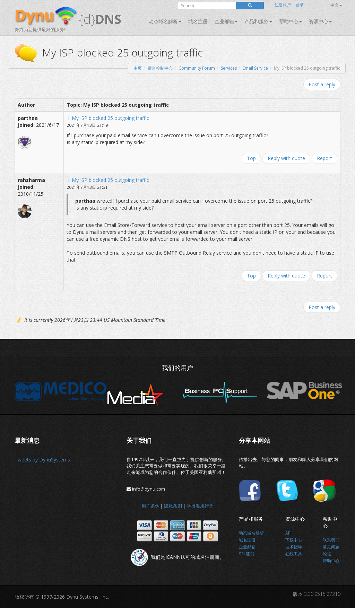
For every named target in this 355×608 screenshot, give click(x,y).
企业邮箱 (226, 21)
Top (251, 158)
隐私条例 (173, 506)
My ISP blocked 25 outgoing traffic (110, 118)
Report (324, 158)
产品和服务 (258, 21)
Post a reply (322, 84)
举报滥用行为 (200, 506)
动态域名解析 (165, 21)
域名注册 (198, 21)
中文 (336, 5)
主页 (137, 68)
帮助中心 (290, 21)
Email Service (255, 68)
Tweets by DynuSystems (42, 459)
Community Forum (197, 68)
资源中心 (320, 21)
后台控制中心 (160, 68)
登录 (299, 5)
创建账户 (282, 5)
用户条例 (150, 506)
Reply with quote (286, 158)
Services (229, 68)
